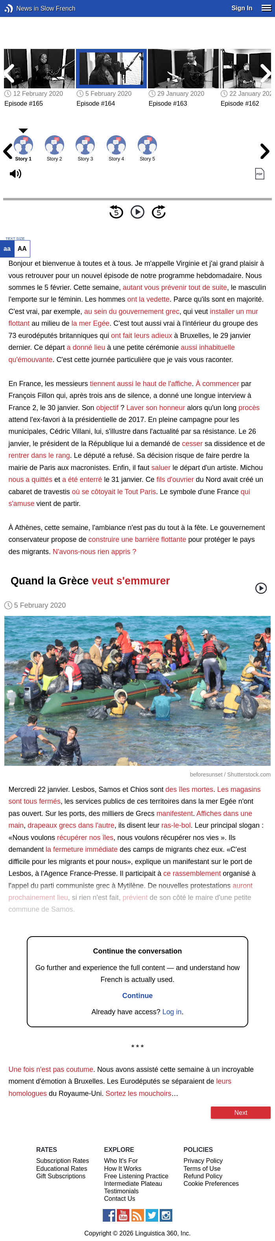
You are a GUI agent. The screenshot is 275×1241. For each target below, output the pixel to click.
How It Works (123, 1168)
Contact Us (119, 1198)
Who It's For (121, 1160)
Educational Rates (61, 1168)
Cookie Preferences (211, 1183)
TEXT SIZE (15, 239)
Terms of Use (202, 1168)
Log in (172, 1012)
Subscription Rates (62, 1160)
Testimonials (121, 1191)
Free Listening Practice (136, 1176)
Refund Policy (203, 1176)
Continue (137, 996)
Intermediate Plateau (133, 1183)
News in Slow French (21, 8)
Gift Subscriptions (60, 1176)
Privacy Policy (203, 1160)
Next (240, 1112)
